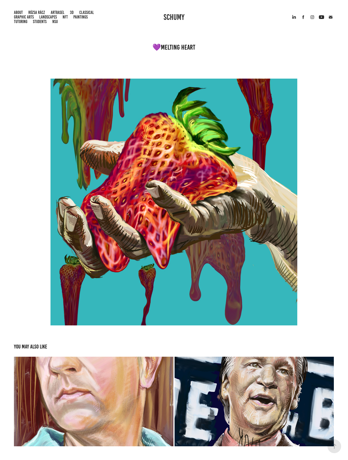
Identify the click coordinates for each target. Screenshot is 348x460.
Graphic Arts (24, 17)
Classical (86, 12)
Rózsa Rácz (36, 12)
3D (72, 12)
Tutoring (20, 21)
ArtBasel (57, 12)
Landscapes (48, 17)
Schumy (174, 17)
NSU (55, 21)
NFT (65, 17)
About (18, 12)
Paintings (80, 17)
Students (40, 21)
